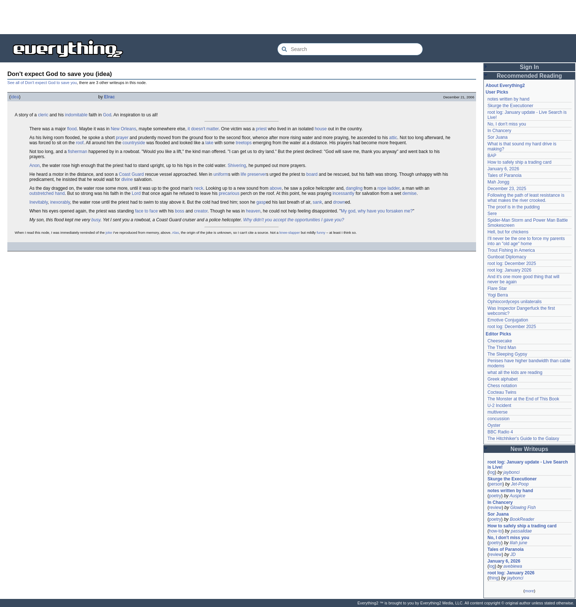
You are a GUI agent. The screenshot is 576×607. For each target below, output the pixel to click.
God (107, 114)
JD (513, 554)
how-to (495, 531)
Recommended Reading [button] (529, 76)
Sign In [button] (529, 67)
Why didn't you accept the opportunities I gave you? (293, 219)
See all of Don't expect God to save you (42, 82)
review (495, 507)
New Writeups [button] (529, 449)
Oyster (493, 425)
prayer (122, 137)
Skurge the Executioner (510, 105)
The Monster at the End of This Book (523, 398)
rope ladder (389, 188)
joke (108, 232)
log (492, 472)
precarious (229, 193)
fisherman (77, 151)
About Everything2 (505, 85)
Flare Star (497, 288)
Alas (175, 232)
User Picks (497, 92)
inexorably (60, 202)
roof (80, 142)
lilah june (518, 542)
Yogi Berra (497, 295)
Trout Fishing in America (511, 250)
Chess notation (502, 385)
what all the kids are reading (514, 372)
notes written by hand (508, 99)
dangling (354, 188)
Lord (136, 193)
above (276, 188)
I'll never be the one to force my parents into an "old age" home (526, 241)
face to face (146, 211)
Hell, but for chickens (507, 232)
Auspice (517, 495)
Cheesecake (499, 341)
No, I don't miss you (506, 124)
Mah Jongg (498, 182)
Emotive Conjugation (507, 320)
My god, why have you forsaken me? (377, 211)
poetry (495, 495)
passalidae (521, 531)
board (312, 174)
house (321, 128)
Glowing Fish (523, 507)
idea (15, 96)
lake (209, 142)
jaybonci (511, 472)
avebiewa (512, 566)
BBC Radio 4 (500, 432)
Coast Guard (131, 174)
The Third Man (501, 347)
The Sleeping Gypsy (507, 354)
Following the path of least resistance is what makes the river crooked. (525, 198)
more (529, 591)
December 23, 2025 (506, 188)
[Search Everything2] (350, 49)
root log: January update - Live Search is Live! (527, 464)
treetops (244, 142)
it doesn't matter (203, 128)
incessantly (343, 193)
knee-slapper (290, 232)
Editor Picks (498, 334)
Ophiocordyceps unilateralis (514, 301)
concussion (498, 418)
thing (493, 578)
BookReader (522, 519)
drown (339, 202)
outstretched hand (47, 193)
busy (95, 219)
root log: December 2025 (511, 263)
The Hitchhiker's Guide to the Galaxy (523, 438)
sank (317, 202)
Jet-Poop (520, 484)
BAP (491, 155)
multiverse (497, 412)
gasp (261, 202)
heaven (253, 211)
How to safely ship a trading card (519, 162)
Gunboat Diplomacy (506, 256)
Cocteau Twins (501, 392)
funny (321, 232)
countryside (133, 142)
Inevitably (38, 202)
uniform (220, 174)
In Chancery (499, 130)
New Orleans (123, 128)
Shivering (237, 165)
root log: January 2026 (509, 270)
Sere (492, 213)
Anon (34, 165)
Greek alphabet (502, 379)
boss (179, 211)
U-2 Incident (499, 405)
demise (409, 193)
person (496, 484)
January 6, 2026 (503, 168)
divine (127, 179)
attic (393, 137)
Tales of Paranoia (504, 175)
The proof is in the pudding (513, 207)
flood (72, 128)
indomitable (76, 114)
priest (261, 128)
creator (201, 211)
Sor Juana (497, 137)
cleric (43, 114)
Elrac (109, 96)
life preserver (253, 174)
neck (198, 188)
